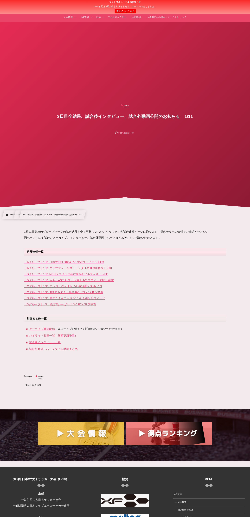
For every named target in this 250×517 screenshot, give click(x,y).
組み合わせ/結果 (186, 510)
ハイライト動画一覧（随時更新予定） (53, 335)
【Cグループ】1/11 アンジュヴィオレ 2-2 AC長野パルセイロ (63, 286)
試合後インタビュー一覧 (45, 342)
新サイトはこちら (125, 11)
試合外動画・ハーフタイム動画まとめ (53, 349)
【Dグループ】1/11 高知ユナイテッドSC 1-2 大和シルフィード (64, 298)
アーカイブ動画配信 (42, 329)
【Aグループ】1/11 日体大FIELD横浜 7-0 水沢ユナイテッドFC (64, 262)
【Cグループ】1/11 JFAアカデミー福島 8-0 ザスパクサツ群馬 (63, 292)
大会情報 (177, 494)
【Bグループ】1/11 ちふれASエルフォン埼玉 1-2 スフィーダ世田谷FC (69, 280)
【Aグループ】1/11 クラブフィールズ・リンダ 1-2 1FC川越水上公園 (68, 268)
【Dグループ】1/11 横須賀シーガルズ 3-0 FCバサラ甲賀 (60, 304)
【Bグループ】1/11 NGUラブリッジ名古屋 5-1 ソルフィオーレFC (66, 274)
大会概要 (182, 502)
